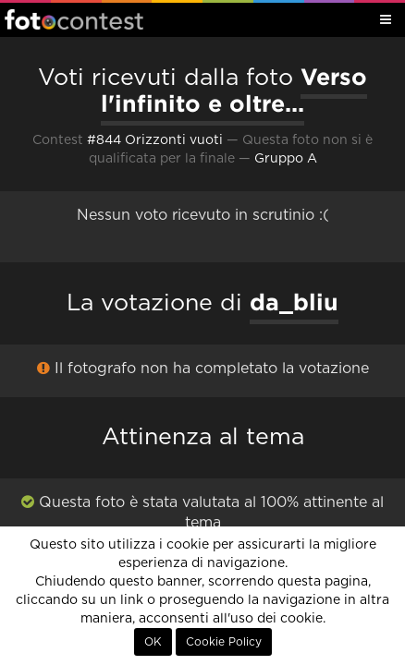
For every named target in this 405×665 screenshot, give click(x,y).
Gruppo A (285, 158)
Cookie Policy (224, 641)
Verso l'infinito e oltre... (234, 90)
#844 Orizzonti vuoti (155, 140)
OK (153, 641)
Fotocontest (74, 19)
